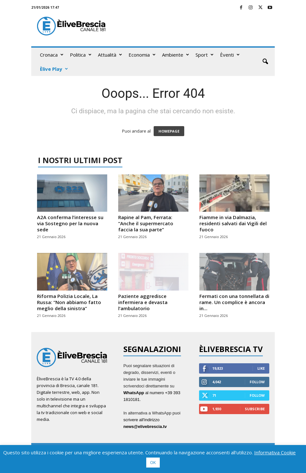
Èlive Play (54, 69)
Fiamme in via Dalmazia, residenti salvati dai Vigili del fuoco (233, 223)
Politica (80, 55)
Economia (142, 55)
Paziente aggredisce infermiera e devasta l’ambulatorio (142, 302)
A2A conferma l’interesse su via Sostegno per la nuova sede (70, 223)
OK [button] (153, 462)
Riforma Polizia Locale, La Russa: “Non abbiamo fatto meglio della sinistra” (69, 302)
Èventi (230, 55)
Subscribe (255, 408)
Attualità (110, 55)
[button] (265, 62)
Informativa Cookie (275, 452)
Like (261, 368)
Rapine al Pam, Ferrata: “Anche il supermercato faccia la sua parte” (145, 223)
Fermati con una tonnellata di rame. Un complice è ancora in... (234, 302)
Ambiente (175, 55)
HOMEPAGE (168, 131)
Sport (205, 55)
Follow (257, 381)
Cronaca (51, 55)
